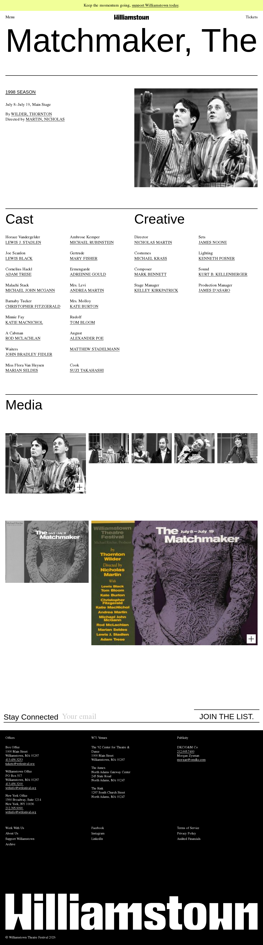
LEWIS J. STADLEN (23, 242)
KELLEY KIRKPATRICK (156, 290)
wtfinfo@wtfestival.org (20, 788)
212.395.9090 (14, 808)
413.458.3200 (14, 784)
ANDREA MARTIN (87, 290)
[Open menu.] (16, 17)
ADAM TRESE (18, 274)
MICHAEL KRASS (150, 258)
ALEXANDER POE (87, 338)
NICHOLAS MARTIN (153, 242)
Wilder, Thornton (31, 114)
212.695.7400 (185, 751)
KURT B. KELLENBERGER (223, 274)
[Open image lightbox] (79, 487)
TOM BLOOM (82, 322)
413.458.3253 (14, 759)
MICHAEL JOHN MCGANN (30, 290)
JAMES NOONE (213, 242)
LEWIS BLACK (19, 258)
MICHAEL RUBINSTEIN (92, 242)
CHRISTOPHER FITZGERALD (32, 306)
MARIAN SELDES (21, 370)
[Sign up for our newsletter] (128, 717)
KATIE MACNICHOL (24, 322)
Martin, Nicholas (45, 119)
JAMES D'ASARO (214, 290)
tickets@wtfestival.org (20, 763)
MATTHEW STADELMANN (95, 349)
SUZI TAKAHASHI (87, 370)
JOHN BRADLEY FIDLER (28, 354)
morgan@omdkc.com (191, 759)
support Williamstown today (155, 5)
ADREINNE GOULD (88, 274)
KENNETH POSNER (217, 258)
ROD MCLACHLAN (22, 338)
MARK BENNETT (150, 274)
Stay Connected (31, 717)
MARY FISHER (83, 258)
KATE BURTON (84, 306)
